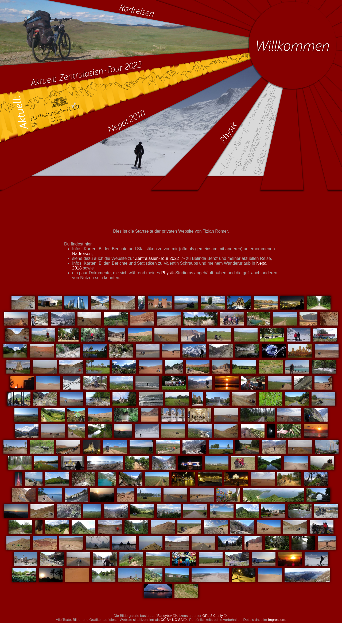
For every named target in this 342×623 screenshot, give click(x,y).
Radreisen (82, 253)
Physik (167, 273)
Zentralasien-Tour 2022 (160, 258)
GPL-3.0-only (214, 616)
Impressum (276, 620)
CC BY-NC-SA (174, 620)
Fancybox (167, 616)
